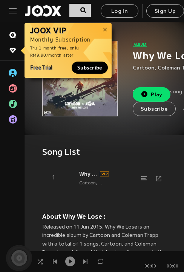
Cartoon (144, 68)
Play (151, 94)
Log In (119, 11)
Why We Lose (88, 174)
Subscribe (89, 68)
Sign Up (165, 11)
